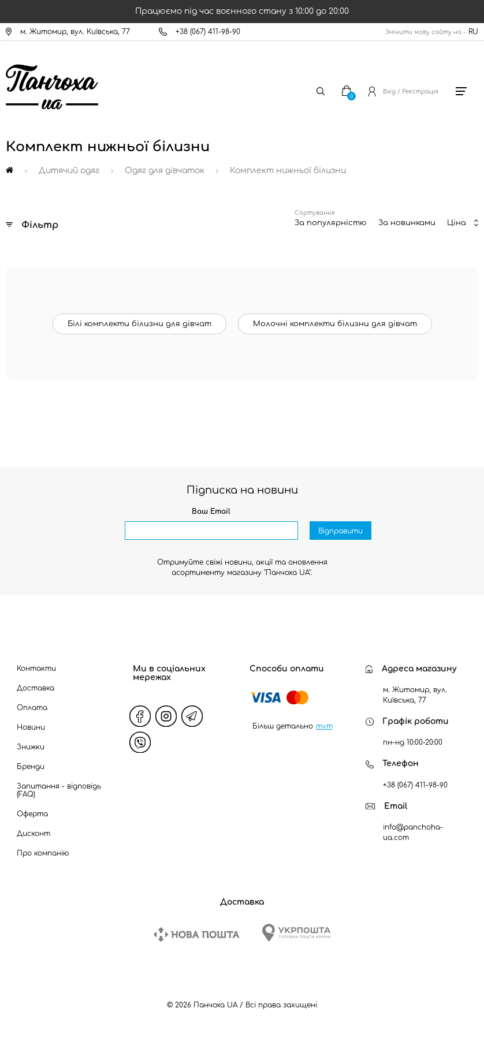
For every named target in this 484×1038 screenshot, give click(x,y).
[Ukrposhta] (296, 933)
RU (473, 32)
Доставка (35, 688)
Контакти (36, 668)
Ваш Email (211, 511)
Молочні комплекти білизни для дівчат (335, 324)
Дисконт (33, 834)
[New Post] (196, 934)
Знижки (30, 747)
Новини (31, 727)
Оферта (32, 814)
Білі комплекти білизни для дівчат (139, 324)
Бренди (30, 767)
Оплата (32, 708)
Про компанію (43, 853)
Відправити (340, 531)
